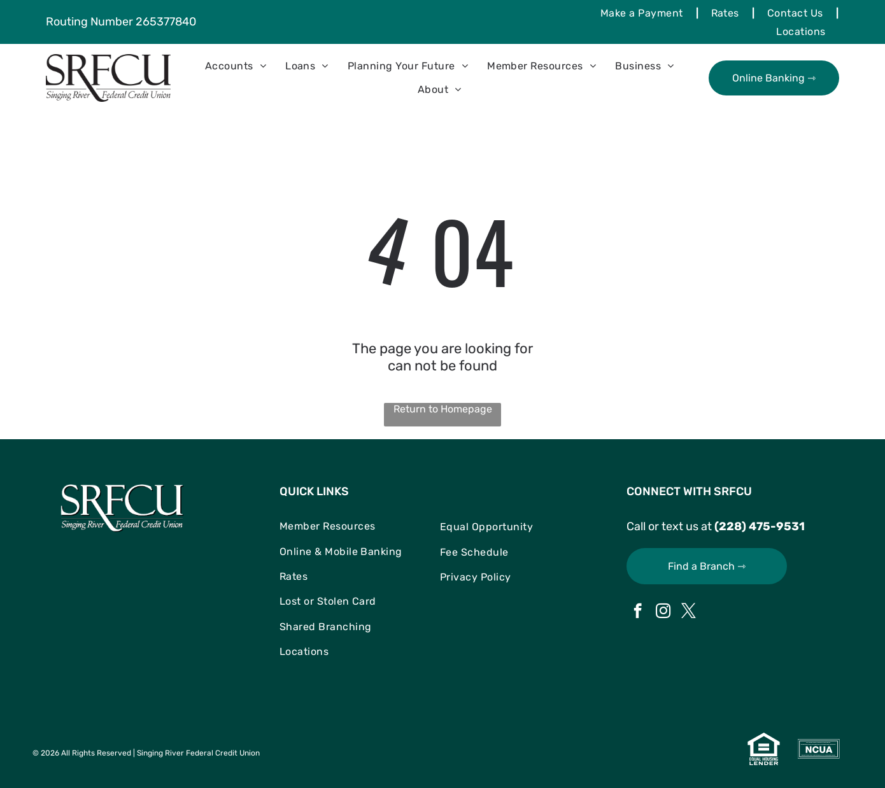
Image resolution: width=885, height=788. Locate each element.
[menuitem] (643, 13)
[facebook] (638, 612)
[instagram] (663, 612)
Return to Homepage (442, 409)
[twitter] (688, 612)
